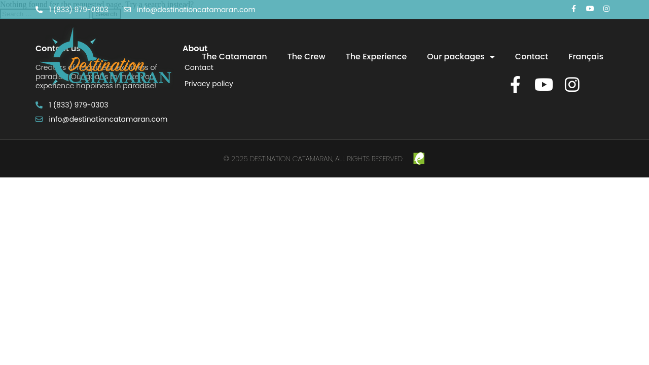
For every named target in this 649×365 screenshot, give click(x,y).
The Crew (306, 56)
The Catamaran (234, 56)
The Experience (376, 56)
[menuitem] (586, 57)
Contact (531, 56)
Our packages (461, 57)
